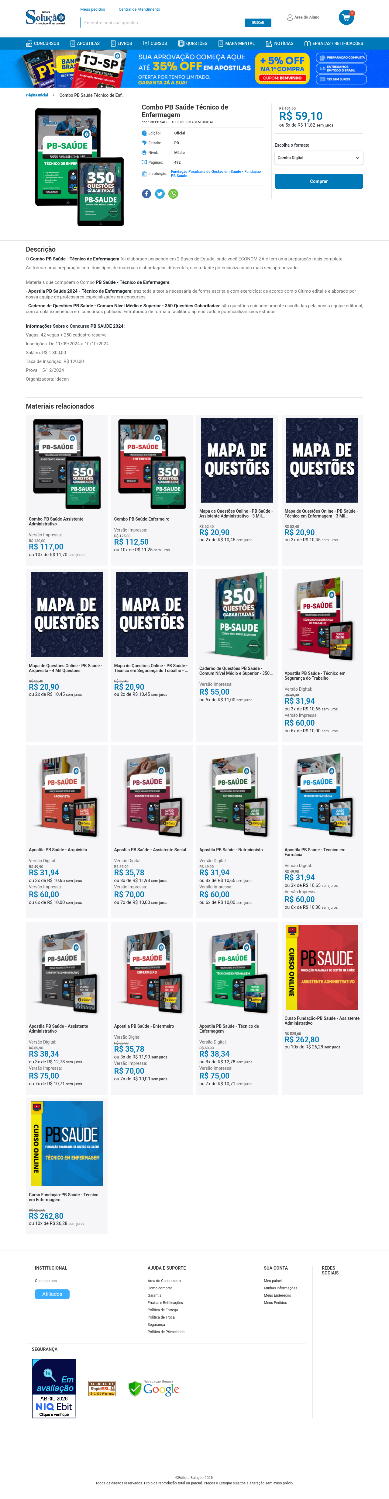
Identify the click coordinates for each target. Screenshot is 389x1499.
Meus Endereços (277, 1295)
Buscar (258, 22)
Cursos (155, 43)
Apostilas (85, 43)
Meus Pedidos (275, 1303)
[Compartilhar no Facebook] (146, 194)
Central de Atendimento (139, 9)
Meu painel (273, 1281)
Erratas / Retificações (334, 43)
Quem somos (46, 1281)
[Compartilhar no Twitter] (160, 194)
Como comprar (160, 1288)
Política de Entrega (163, 1310)
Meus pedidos (92, 9)
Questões (193, 43)
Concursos (42, 43)
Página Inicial (37, 95)
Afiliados (52, 1294)
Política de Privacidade (166, 1332)
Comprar (319, 181)
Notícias (279, 43)
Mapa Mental (237, 43)
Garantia (154, 1295)
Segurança (156, 1325)
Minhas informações (281, 1288)
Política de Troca (161, 1317)
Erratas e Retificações (165, 1303)
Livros (121, 43)
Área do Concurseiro (164, 1281)
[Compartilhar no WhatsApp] (173, 194)
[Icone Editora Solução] (46, 17)
